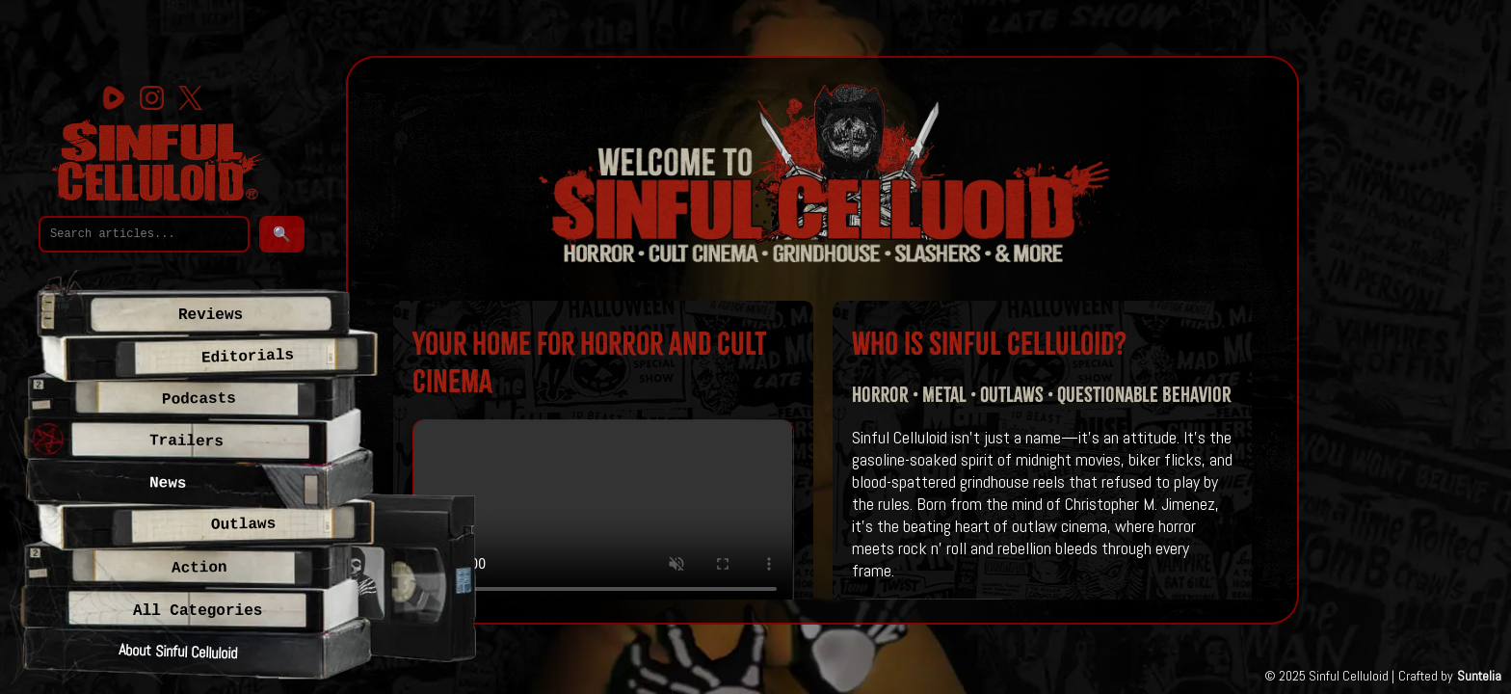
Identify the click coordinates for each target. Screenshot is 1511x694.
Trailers (186, 442)
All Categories (197, 611)
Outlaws (244, 525)
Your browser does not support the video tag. (602, 515)
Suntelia (1479, 675)
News (168, 483)
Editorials (248, 357)
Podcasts (199, 399)
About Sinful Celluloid (178, 651)
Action (198, 568)
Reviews (210, 315)
